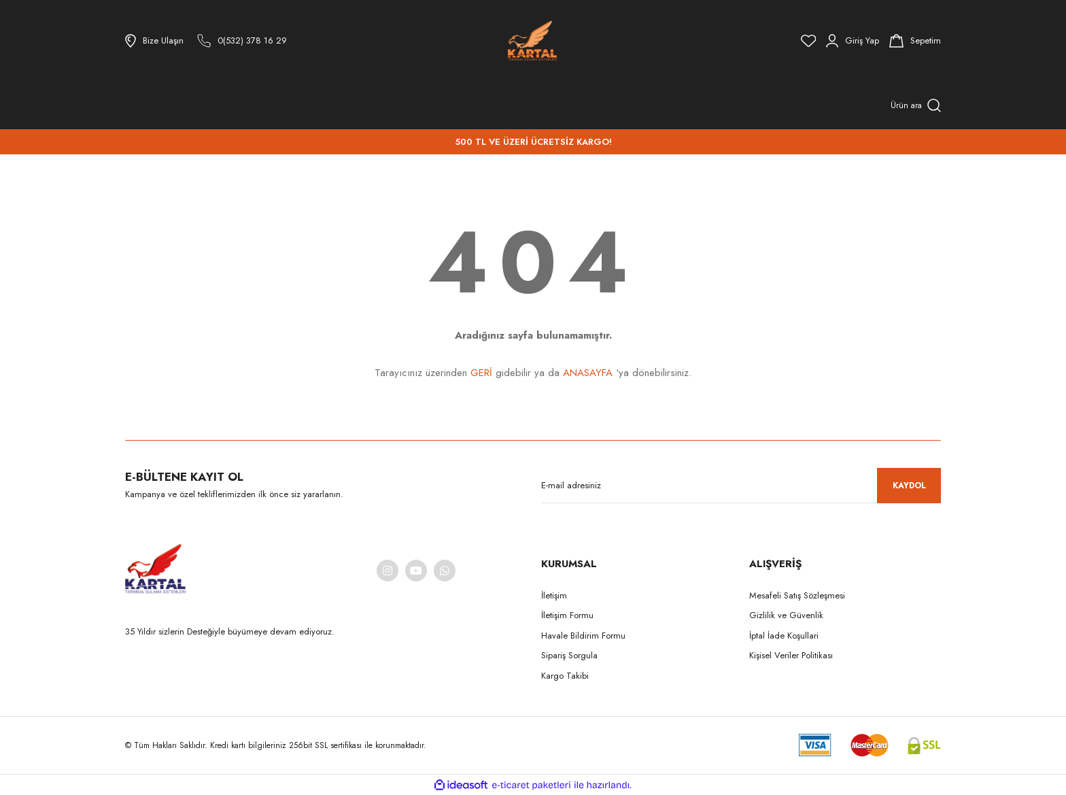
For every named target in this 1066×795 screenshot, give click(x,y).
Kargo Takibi (565, 675)
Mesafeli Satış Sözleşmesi (797, 595)
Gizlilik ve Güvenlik (786, 615)
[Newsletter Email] (741, 485)
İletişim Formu (567, 615)
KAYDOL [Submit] (909, 485)
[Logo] (532, 40)
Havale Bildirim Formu (583, 635)
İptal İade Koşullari (784, 635)
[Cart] (915, 41)
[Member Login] (852, 41)
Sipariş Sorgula (569, 655)
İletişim (554, 595)
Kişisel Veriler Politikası (791, 655)
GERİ (481, 372)
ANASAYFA (588, 372)
